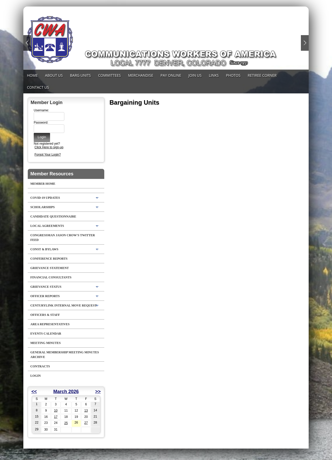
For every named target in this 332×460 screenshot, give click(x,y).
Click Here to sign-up (48, 147)
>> (98, 391)
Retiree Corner (262, 75)
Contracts (40, 366)
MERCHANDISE (140, 75)
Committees (109, 75)
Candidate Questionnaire (53, 216)
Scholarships (42, 207)
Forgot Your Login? (47, 154)
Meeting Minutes (45, 343)
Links (214, 75)
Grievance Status (45, 287)
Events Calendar (45, 333)
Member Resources (51, 173)
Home (32, 75)
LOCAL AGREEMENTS (47, 226)
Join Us (195, 75)
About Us (54, 75)
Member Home (42, 184)
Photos (233, 75)
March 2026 (66, 391)
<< (34, 391)
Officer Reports (45, 296)
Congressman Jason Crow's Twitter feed (62, 237)
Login (35, 376)
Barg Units (80, 75)
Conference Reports (48, 258)
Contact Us (38, 87)
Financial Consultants (50, 277)
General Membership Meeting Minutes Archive (64, 354)
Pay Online (171, 75)
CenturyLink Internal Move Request (63, 305)
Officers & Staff (45, 315)
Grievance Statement (49, 268)
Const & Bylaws (44, 249)
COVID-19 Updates (45, 198)
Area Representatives (50, 324)
